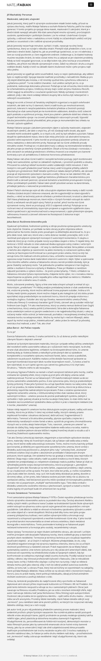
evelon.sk (73, 655)
